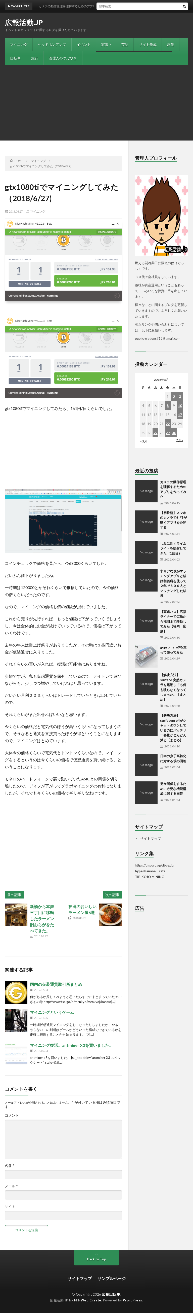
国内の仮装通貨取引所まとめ (56, 984)
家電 (104, 44)
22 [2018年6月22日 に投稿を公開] (168, 424)
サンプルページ (112, 1278)
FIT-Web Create (87, 1300)
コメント (12, 1115)
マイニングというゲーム (52, 1012)
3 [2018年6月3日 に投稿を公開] (180, 396)
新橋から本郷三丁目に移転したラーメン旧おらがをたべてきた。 (42, 918)
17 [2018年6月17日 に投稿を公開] (180, 414)
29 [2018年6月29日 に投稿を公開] (168, 433)
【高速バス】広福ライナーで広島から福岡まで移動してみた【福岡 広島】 (173, 621)
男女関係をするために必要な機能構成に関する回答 (173, 789)
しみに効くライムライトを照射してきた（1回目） (173, 548)
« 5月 (143, 441)
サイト (10, 1206)
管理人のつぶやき (63, 58)
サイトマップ (150, 838)
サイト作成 (148, 44)
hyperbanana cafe (150, 871)
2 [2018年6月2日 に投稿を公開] (174, 396)
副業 (170, 44)
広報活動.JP (24, 22)
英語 (124, 44)
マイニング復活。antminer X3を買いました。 (71, 1045)
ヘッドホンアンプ (52, 44)
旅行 (34, 58)
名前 (9, 1165)
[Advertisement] (96, 102)
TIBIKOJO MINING (149, 877)
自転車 (15, 58)
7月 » (179, 440)
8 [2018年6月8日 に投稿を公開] (168, 405)
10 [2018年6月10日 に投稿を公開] (180, 405)
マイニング (18, 44)
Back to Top (96, 1259)
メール (11, 1186)
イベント (84, 44)
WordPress (132, 1300)
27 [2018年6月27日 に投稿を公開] (156, 433)
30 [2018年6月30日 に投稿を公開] (174, 433)
